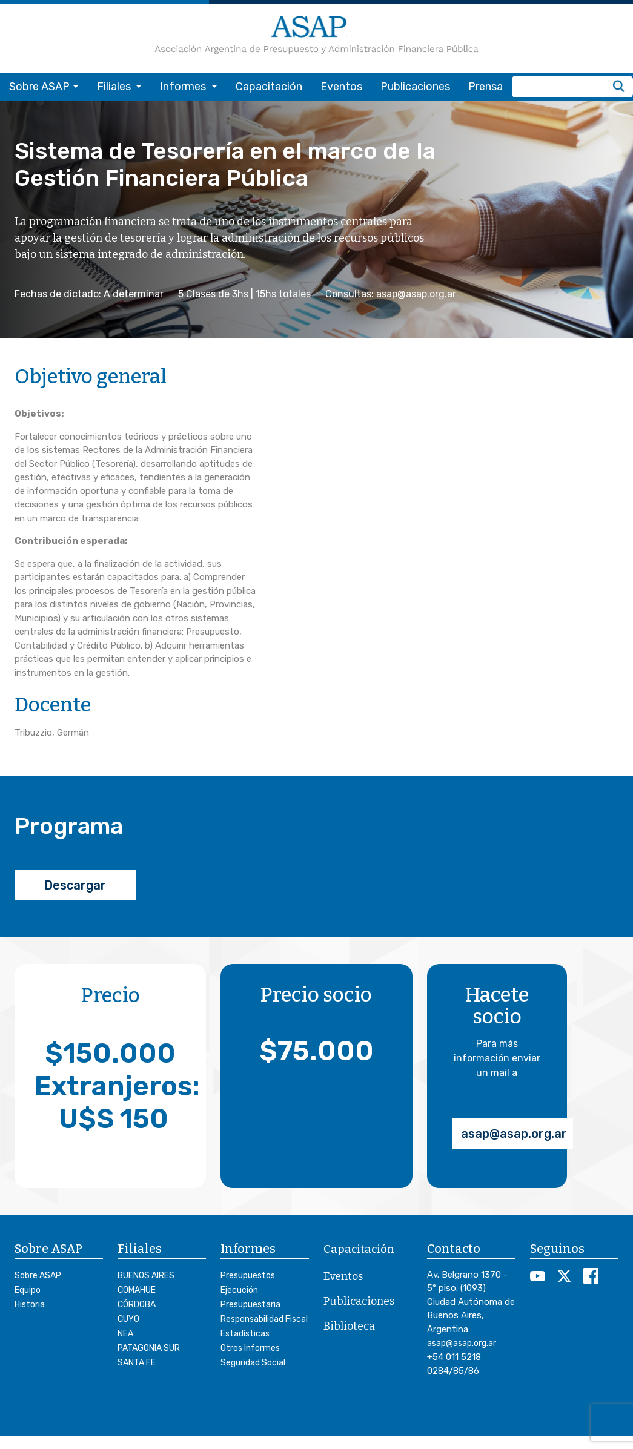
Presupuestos (247, 1275)
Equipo (28, 1290)
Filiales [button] (115, 86)
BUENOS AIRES (146, 1275)
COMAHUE (137, 1290)
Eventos (341, 86)
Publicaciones (415, 86)
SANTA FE (137, 1363)
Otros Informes (250, 1348)
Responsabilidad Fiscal (264, 1319)
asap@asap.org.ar (514, 1133)
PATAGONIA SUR (149, 1348)
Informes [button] (184, 86)
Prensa (485, 86)
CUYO (128, 1319)
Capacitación (269, 86)
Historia (30, 1304)
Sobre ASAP (38, 1275)
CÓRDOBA (137, 1304)
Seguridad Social (252, 1363)
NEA (125, 1334)
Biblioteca (349, 1326)
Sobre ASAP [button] (39, 86)
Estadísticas (245, 1334)
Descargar (75, 885)
